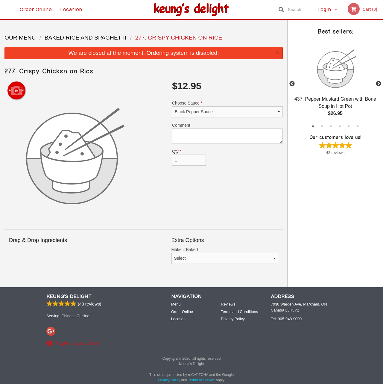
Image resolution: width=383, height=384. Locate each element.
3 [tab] (331, 126)
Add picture (16, 90)
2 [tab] (322, 126)
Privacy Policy (233, 319)
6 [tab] (358, 126)
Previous (292, 84)
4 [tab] (340, 126)
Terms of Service (201, 380)
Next (379, 84)
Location (71, 9)
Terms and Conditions (239, 311)
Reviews (228, 304)
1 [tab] (313, 126)
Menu (176, 304)
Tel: (286, 319)
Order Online (36, 9)
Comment (227, 133)
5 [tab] (349, 126)
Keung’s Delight (69, 296)
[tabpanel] (335, 84)
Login (324, 9)
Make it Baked (225, 255)
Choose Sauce (227, 109)
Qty (189, 157)
